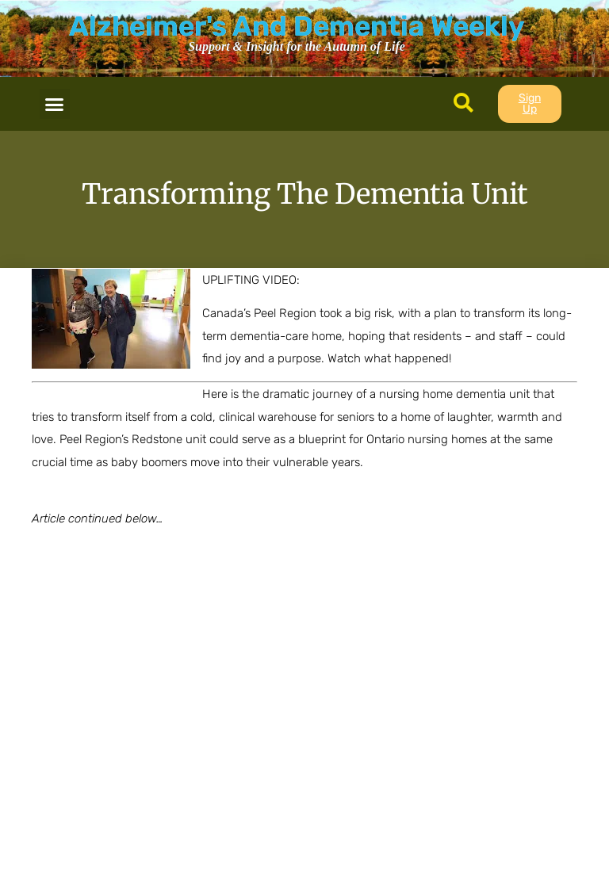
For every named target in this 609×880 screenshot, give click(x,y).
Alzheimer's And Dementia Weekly (296, 26)
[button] (55, 104)
